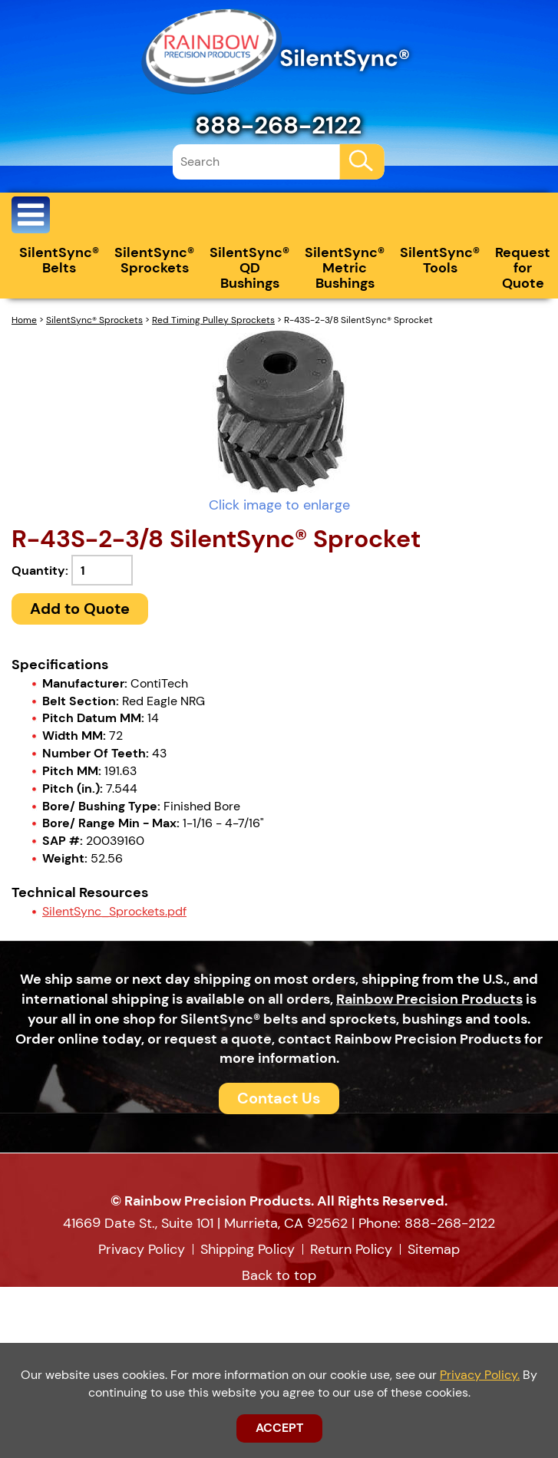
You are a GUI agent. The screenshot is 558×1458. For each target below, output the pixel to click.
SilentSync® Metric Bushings (345, 267)
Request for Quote (522, 267)
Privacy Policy (141, 1249)
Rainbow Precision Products (429, 999)
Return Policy (351, 1249)
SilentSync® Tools (440, 260)
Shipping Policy (247, 1249)
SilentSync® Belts (59, 260)
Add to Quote (80, 608)
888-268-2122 (278, 125)
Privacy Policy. (480, 1375)
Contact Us (279, 1098)
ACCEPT (279, 1428)
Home (24, 320)
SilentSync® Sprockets (154, 260)
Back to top (279, 1275)
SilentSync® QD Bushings (249, 267)
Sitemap (434, 1249)
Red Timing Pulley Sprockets (213, 320)
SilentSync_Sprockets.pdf (114, 911)
